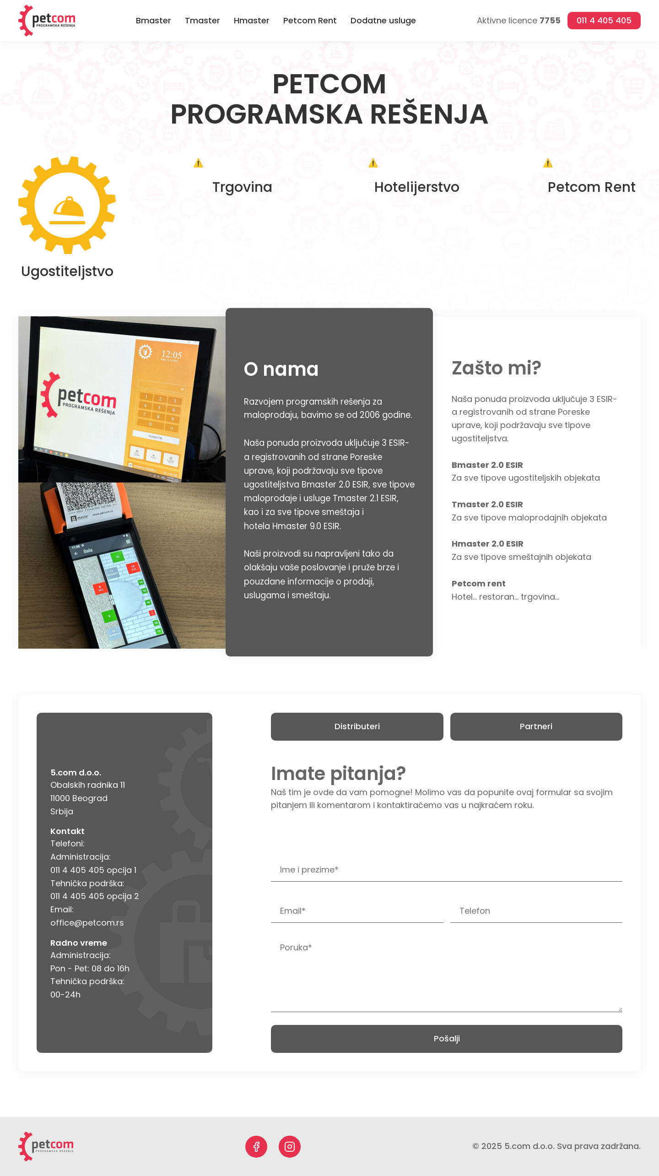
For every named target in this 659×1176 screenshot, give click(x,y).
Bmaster (153, 20)
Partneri (536, 726)
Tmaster (202, 20)
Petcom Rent (310, 20)
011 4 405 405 (604, 20)
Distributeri (357, 726)
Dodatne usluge (383, 20)
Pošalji (447, 1038)
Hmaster (252, 20)
